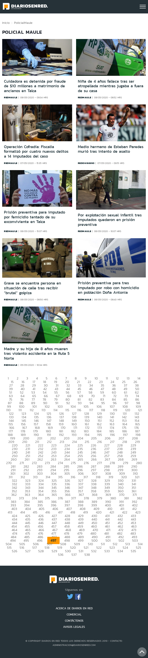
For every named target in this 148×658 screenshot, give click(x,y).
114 (55, 410)
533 (107, 551)
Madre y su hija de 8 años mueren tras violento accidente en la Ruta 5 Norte (36, 353)
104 (73, 406)
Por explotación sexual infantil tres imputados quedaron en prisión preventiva (110, 219)
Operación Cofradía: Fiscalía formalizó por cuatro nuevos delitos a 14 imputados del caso (36, 151)
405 (41, 508)
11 (107, 378)
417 (60, 512)
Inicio (6, 22)
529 (54, 551)
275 (73, 463)
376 (60, 498)
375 (47, 498)
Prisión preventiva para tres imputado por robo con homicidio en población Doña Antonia (108, 287)
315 (60, 477)
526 (14, 551)
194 (86, 434)
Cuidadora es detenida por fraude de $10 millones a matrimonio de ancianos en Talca (35, 86)
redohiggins (86, 163)
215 (87, 441)
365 (54, 494)
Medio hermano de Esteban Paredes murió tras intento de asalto (110, 149)
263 (53, 459)
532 (94, 551)
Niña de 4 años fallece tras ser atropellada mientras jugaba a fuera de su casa (110, 86)
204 (80, 438)
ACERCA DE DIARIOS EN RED (74, 608)
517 (34, 547)
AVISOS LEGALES (74, 627)
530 (68, 551)
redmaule (10, 97)
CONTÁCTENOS (74, 621)
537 (74, 554)
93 (80, 403)
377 (73, 498)
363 (27, 494)
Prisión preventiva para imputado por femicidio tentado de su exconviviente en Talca (34, 217)
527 (27, 551)
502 (121, 540)
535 (133, 551)
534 (120, 551)
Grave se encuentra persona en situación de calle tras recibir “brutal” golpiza (32, 288)
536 (61, 554)
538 (87, 554)
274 (60, 463)
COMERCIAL (74, 614)
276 (86, 463)
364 (41, 494)
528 (41, 551)
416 (47, 512)
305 (67, 473)
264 (67, 459)
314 (48, 477)
